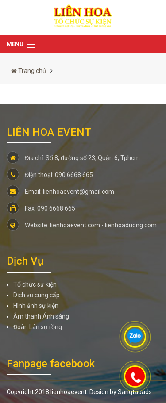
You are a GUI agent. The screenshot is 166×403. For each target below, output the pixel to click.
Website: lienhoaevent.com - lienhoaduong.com (82, 225)
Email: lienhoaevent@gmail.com (60, 191)
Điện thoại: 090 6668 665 (50, 174)
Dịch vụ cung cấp (36, 295)
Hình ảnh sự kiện (35, 305)
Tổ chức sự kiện (35, 284)
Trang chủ (28, 70)
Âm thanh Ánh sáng (41, 316)
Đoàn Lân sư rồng (37, 326)
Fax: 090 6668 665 (41, 208)
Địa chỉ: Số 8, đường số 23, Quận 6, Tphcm (73, 157)
